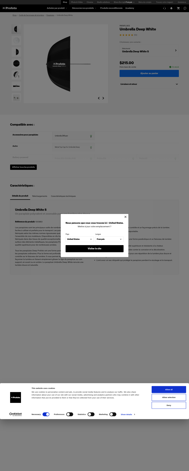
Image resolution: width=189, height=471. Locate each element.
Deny (169, 457)
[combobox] (80, 239)
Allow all (169, 441)
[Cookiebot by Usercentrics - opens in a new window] (15, 466)
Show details (126, 466)
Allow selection (169, 449)
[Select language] (130, 2)
